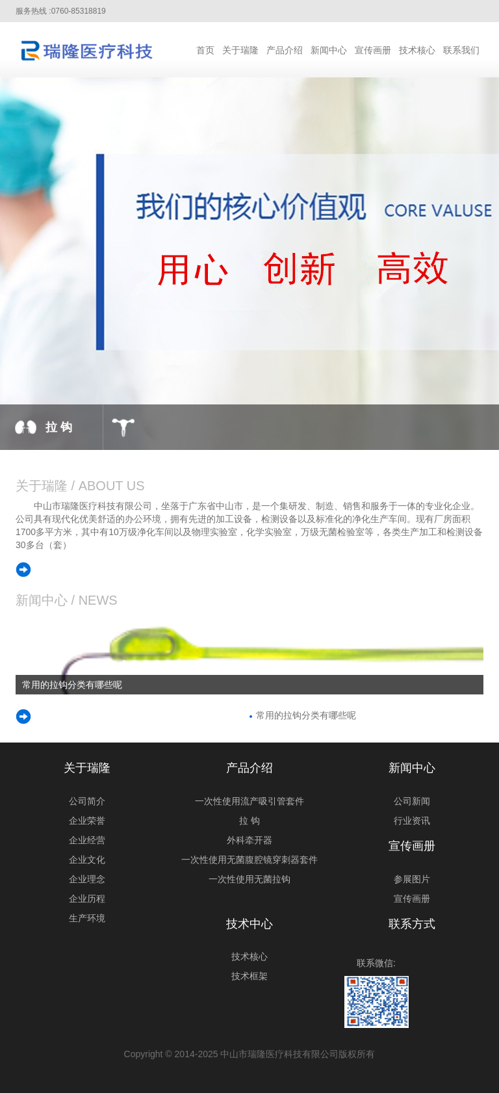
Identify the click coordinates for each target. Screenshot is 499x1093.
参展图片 (412, 879)
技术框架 (249, 976)
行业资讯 (412, 820)
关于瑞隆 (240, 50)
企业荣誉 (87, 820)
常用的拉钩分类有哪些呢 (306, 715)
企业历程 (87, 898)
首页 (205, 50)
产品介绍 (284, 50)
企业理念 (87, 879)
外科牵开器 (249, 840)
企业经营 (87, 840)
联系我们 (461, 50)
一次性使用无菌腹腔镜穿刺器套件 (249, 859)
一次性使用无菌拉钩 (249, 879)
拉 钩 (249, 820)
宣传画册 (373, 50)
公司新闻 (412, 801)
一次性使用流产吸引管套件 (249, 801)
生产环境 (87, 918)
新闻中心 (329, 50)
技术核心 (417, 50)
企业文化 (87, 859)
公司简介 (87, 801)
